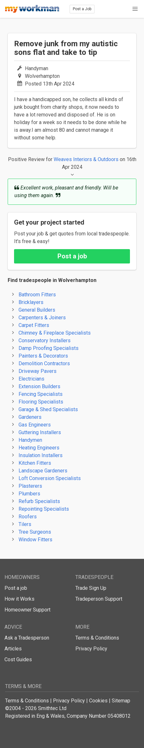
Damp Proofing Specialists (49, 348)
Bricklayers (31, 302)
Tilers (25, 524)
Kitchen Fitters (35, 463)
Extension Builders (39, 386)
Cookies (98, 701)
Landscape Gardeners (43, 471)
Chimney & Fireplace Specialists (55, 333)
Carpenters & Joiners (42, 318)
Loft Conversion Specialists (50, 478)
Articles (13, 649)
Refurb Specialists (39, 501)
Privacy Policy (91, 649)
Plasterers (30, 486)
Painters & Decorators (43, 356)
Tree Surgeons (35, 532)
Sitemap (121, 701)
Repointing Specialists (44, 509)
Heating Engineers (39, 448)
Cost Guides (18, 659)
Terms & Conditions (97, 638)
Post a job (72, 256)
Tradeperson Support (98, 599)
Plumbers (29, 494)
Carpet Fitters (34, 325)
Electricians (31, 379)
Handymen (30, 440)
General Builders (37, 310)
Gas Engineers (35, 425)
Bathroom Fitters (37, 295)
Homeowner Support (27, 610)
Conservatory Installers (45, 340)
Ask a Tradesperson (26, 638)
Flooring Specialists (41, 402)
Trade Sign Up (90, 588)
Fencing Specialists (41, 394)
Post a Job (82, 9)
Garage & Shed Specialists (48, 409)
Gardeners (30, 417)
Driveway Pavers (38, 371)
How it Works (19, 599)
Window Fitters (35, 540)
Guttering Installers (40, 432)
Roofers (28, 517)
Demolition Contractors (44, 363)
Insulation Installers (41, 455)
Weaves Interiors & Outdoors (86, 159)
